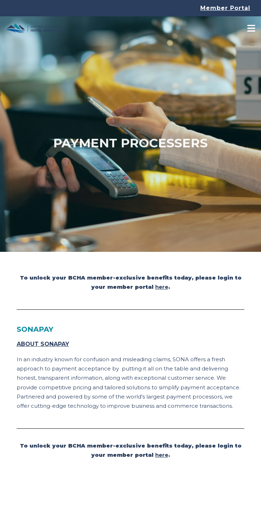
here (161, 286)
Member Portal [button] (225, 8)
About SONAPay (43, 344)
